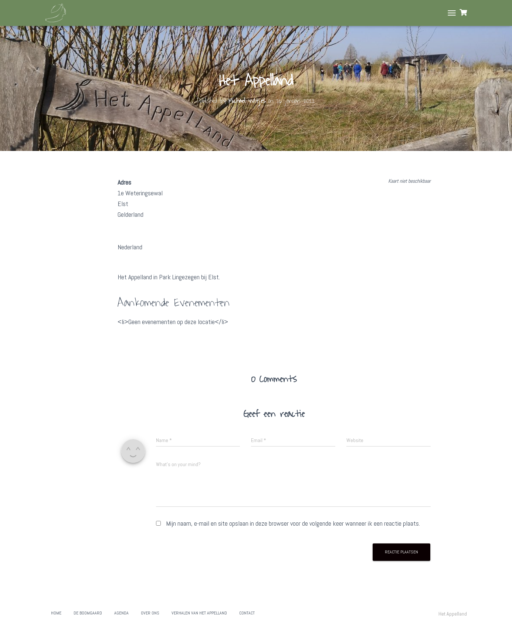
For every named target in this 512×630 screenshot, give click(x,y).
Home (56, 613)
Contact (247, 613)
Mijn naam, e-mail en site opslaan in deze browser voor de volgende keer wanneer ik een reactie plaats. (293, 523)
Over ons (150, 613)
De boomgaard (88, 613)
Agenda (121, 613)
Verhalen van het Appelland (199, 613)
